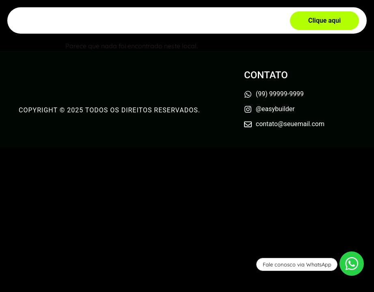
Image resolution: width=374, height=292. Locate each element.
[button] (324, 20)
